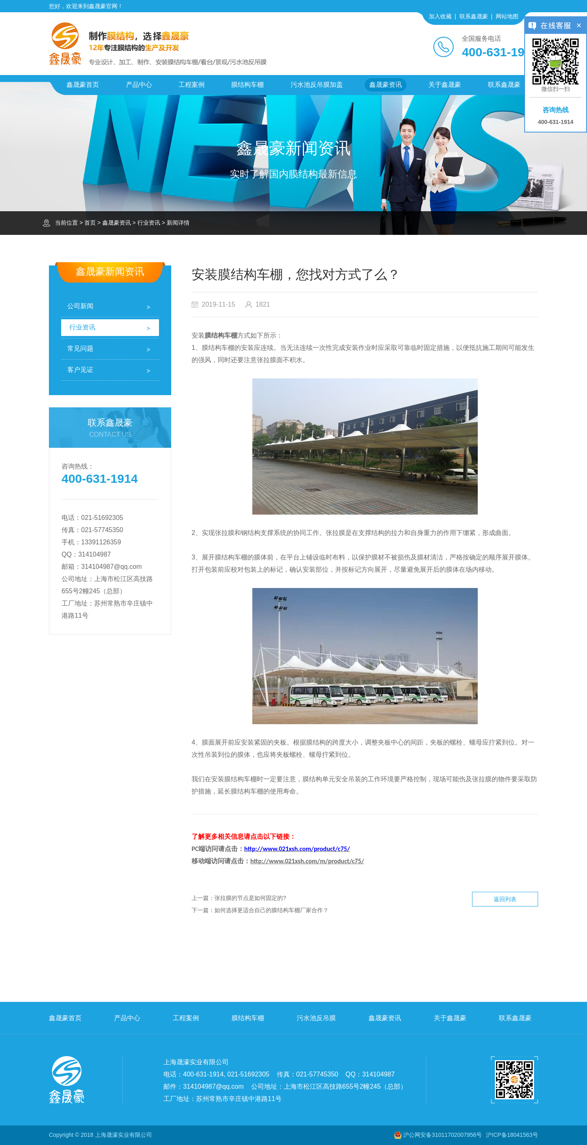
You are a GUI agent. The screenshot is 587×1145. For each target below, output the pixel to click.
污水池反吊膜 (316, 1018)
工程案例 (192, 84)
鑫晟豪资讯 (385, 84)
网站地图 (507, 16)
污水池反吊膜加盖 (317, 84)
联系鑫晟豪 (473, 16)
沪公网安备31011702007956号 (442, 1135)
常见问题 (80, 348)
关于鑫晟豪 (444, 84)
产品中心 (139, 84)
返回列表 (505, 899)
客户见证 (80, 369)
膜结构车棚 (247, 84)
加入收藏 (440, 16)
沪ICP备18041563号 (512, 1135)
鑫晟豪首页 (82, 84)
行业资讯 (148, 222)
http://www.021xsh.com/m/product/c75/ (307, 861)
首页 (90, 222)
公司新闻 (80, 306)
